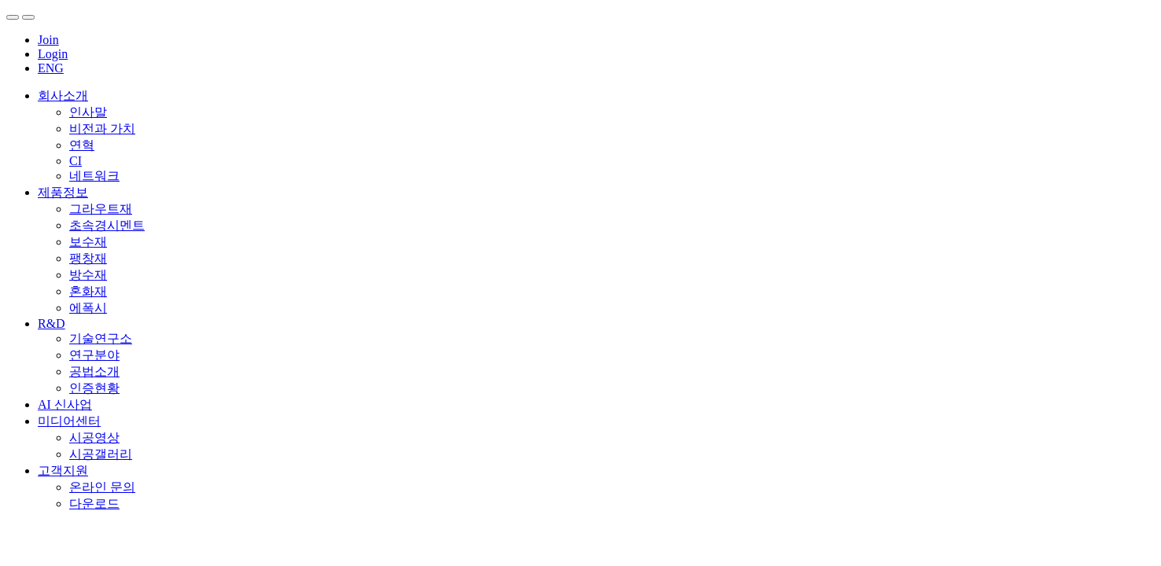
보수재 (88, 241)
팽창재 (88, 258)
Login (53, 54)
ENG (51, 68)
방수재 (88, 274)
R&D (51, 323)
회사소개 (63, 95)
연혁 (81, 145)
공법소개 (94, 371)
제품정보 (63, 192)
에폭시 (88, 307)
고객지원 (63, 470)
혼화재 (88, 291)
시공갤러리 (100, 454)
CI (75, 160)
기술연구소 (100, 338)
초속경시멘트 (107, 225)
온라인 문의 (102, 487)
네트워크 (94, 175)
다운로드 (94, 503)
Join (48, 39)
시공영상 (94, 437)
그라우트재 (100, 208)
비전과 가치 (102, 128)
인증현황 (94, 388)
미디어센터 (69, 421)
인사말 (88, 112)
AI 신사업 (65, 404)
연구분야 (94, 355)
